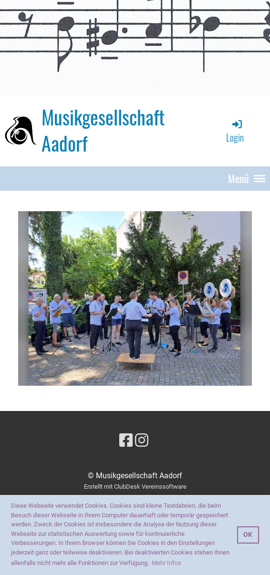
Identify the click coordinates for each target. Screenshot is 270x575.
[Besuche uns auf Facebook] (126, 440)
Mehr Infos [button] (166, 562)
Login (235, 131)
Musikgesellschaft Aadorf (103, 130)
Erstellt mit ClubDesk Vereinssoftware (135, 486)
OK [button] (247, 535)
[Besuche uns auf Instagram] (141, 440)
